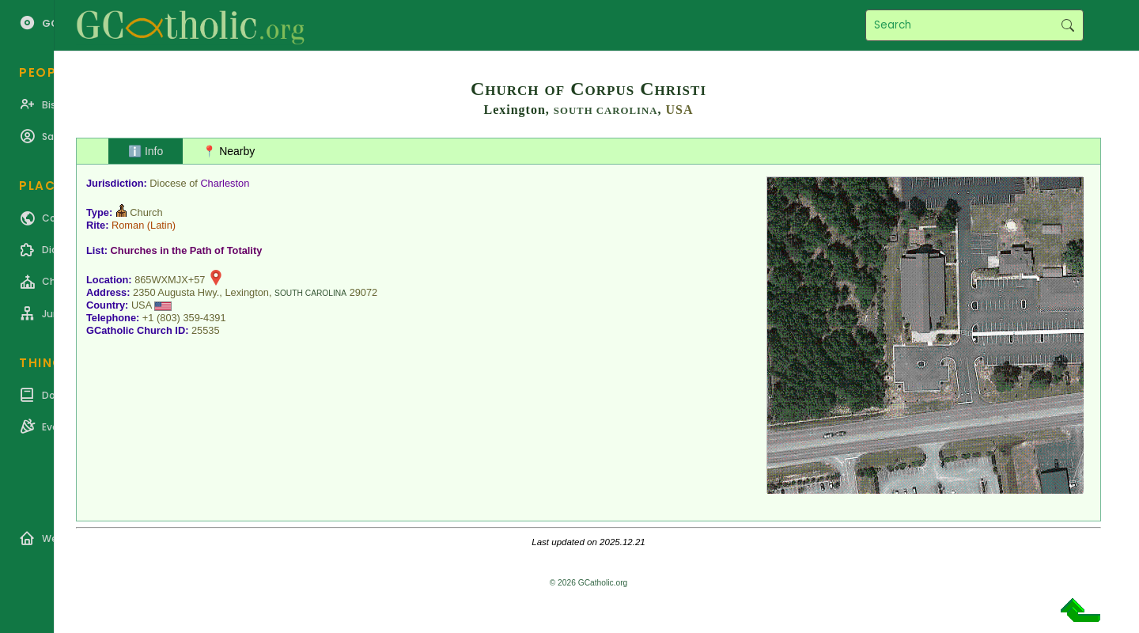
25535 (205, 330)
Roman (128, 225)
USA (680, 109)
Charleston (224, 183)
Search (1067, 25)
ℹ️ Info (145, 151)
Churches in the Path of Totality (187, 250)
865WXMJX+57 (169, 280)
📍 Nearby (228, 151)
